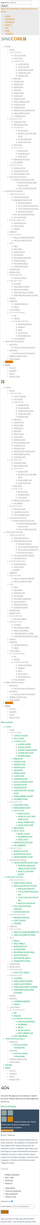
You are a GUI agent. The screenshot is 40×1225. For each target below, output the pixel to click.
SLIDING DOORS (24, 744)
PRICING (9, 1065)
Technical (9, 1180)
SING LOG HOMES (15, 929)
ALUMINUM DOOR (25, 837)
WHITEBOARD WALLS (22, 958)
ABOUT (8, 16)
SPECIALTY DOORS (15, 848)
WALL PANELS (19, 943)
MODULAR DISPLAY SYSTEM (25, 886)
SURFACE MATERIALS (26, 1021)
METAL (20, 1027)
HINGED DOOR (19, 764)
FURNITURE (13, 998)
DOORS (8, 727)
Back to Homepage (8, 1106)
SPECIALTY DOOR (21, 851)
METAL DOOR (19, 831)
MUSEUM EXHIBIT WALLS (17, 915)
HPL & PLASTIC (24, 1030)
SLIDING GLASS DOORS (27, 750)
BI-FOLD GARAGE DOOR (23, 782)
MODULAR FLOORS (15, 975)
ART (15, 1013)
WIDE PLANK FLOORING (23, 981)
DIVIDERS (17, 923)
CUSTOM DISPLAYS (21, 912)
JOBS (7, 31)
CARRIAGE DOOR (20, 779)
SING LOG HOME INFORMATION (26, 932)
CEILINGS (12, 995)
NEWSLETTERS (14, 1079)
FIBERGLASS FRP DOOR (23, 842)
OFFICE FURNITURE (15, 969)
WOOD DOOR (19, 811)
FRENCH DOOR (19, 773)
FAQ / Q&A (9, 1177)
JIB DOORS (18, 770)
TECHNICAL (10, 22)
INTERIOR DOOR (20, 787)
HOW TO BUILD (20, 920)
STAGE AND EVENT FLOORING (26, 987)
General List (5, 1201)
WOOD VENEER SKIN (26, 822)
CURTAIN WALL (20, 949)
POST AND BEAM (20, 1036)
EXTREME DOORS (21, 799)
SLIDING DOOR (20, 741)
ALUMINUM (22, 1024)
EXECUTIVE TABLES (21, 972)
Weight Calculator (12, 1175)
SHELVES (17, 1016)
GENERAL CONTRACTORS (18, 1059)
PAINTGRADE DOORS (22, 808)
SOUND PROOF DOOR (22, 854)
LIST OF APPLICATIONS (17, 1010)
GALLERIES (13, 1073)
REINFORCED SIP (20, 946)
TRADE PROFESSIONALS (15, 1039)
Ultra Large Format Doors (18, 860)
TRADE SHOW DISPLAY (23, 883)
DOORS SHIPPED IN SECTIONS (26, 863)
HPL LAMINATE (20, 845)
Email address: (7, 1206)
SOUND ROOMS (14, 964)
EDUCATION (10, 19)
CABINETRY (13, 926)
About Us (8, 1183)
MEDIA (7, 1068)
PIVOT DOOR (19, 738)
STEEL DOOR (23, 839)
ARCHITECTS (13, 1042)
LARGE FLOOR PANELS (23, 984)
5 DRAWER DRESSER (22, 1001)
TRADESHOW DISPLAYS (17, 880)
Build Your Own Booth (26, 903)
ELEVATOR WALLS (21, 955)
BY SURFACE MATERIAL (23, 1019)
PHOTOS (12, 1071)
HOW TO (8, 25)
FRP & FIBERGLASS (25, 1033)
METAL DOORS (24, 834)
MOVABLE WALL (24, 756)
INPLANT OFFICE (14, 967)
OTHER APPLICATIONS (14, 877)
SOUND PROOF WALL (22, 961)
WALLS (11, 938)
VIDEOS (12, 1076)
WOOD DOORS (24, 813)
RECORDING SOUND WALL (24, 952)
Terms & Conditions (13, 1191)
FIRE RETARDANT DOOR (23, 857)
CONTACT (9, 34)
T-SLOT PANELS (14, 1007)
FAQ (6, 28)
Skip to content (7, 722)
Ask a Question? (11, 1194)
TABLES (17, 1004)
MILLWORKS (13, 1050)
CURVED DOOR (20, 761)
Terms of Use (10, 1197)
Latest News (10, 1188)
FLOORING (18, 978)
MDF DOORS (19, 828)
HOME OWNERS (14, 1062)
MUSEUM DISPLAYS (21, 917)
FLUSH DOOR (19, 776)
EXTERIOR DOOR (20, 785)
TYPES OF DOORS (15, 733)
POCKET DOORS (24, 747)
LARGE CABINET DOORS (23, 796)
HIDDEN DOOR (19, 767)
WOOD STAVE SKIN (25, 825)
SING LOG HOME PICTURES (24, 935)
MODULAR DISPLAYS (26, 889)
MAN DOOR (18, 759)
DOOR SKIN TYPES (15, 802)
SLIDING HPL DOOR (25, 753)
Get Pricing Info (7, 1130)
